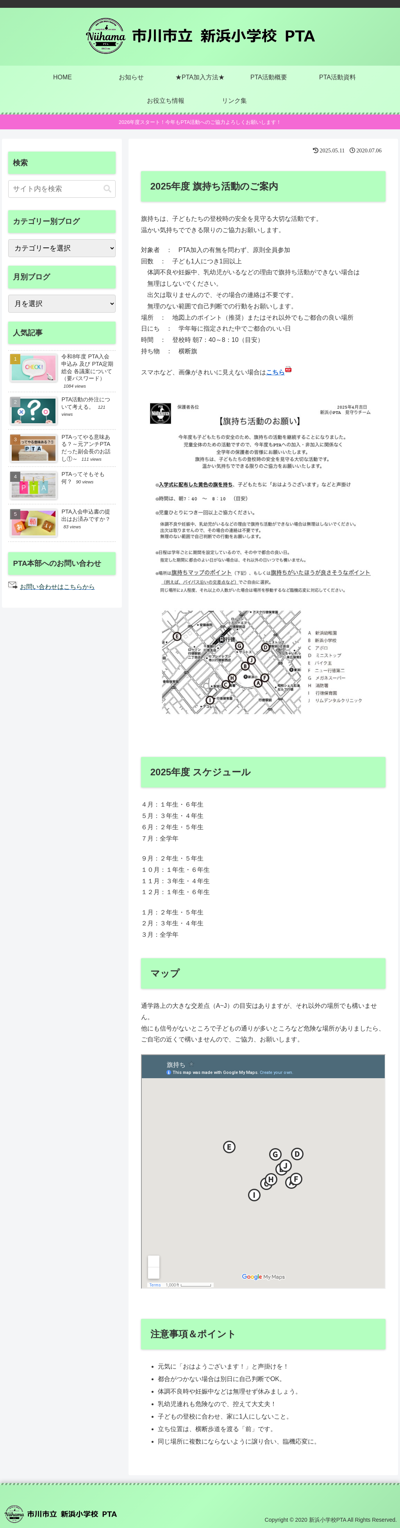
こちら (275, 372)
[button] (107, 188)
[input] (61, 189)
